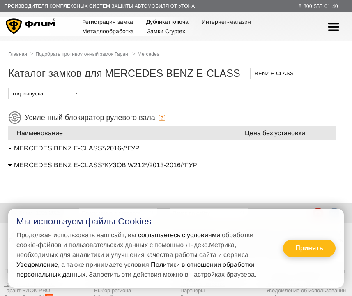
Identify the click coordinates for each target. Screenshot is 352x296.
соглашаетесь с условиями (179, 234)
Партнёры (192, 290)
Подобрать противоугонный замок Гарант (82, 54)
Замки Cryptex (166, 31)
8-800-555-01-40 (318, 6)
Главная (17, 54)
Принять (309, 248)
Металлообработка (108, 31)
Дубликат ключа (167, 21)
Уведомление (37, 264)
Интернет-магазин (226, 21)
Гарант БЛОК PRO (27, 290)
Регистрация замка (107, 21)
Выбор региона (112, 290)
